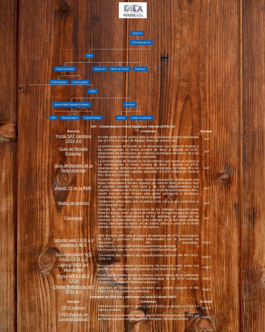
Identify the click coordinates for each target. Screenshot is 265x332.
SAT (89, 55)
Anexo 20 (99, 69)
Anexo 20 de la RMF (73, 188)
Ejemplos (130, 104)
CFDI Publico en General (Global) (73, 316)
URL (53, 118)
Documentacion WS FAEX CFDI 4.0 (73, 256)
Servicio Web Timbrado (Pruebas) (71, 104)
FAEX (93, 91)
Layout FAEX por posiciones (73, 267)
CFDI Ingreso (73, 308)
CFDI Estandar (58, 82)
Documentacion (70, 118)
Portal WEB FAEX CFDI (73, 278)
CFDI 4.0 (137, 33)
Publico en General (141, 118)
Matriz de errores (119, 69)
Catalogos (140, 69)
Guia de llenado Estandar (73, 151)
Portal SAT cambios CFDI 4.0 (73, 138)
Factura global (80, 82)
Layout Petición (92, 118)
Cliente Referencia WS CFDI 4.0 (73, 289)
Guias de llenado (65, 69)
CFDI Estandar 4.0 (141, 42)
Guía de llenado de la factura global (73, 168)
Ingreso (121, 118)
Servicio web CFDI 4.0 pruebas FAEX (73, 242)
